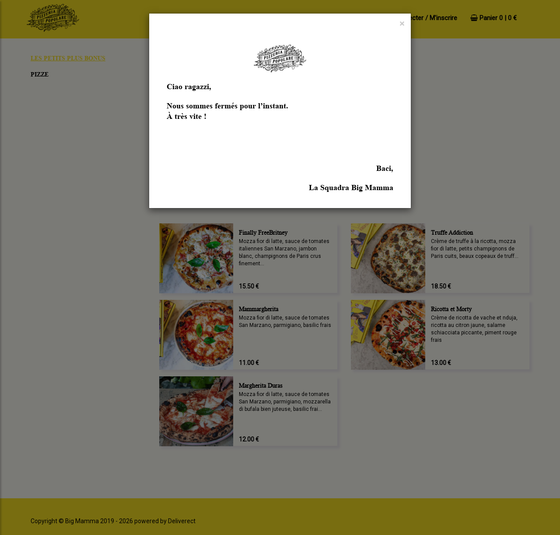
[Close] (401, 23)
